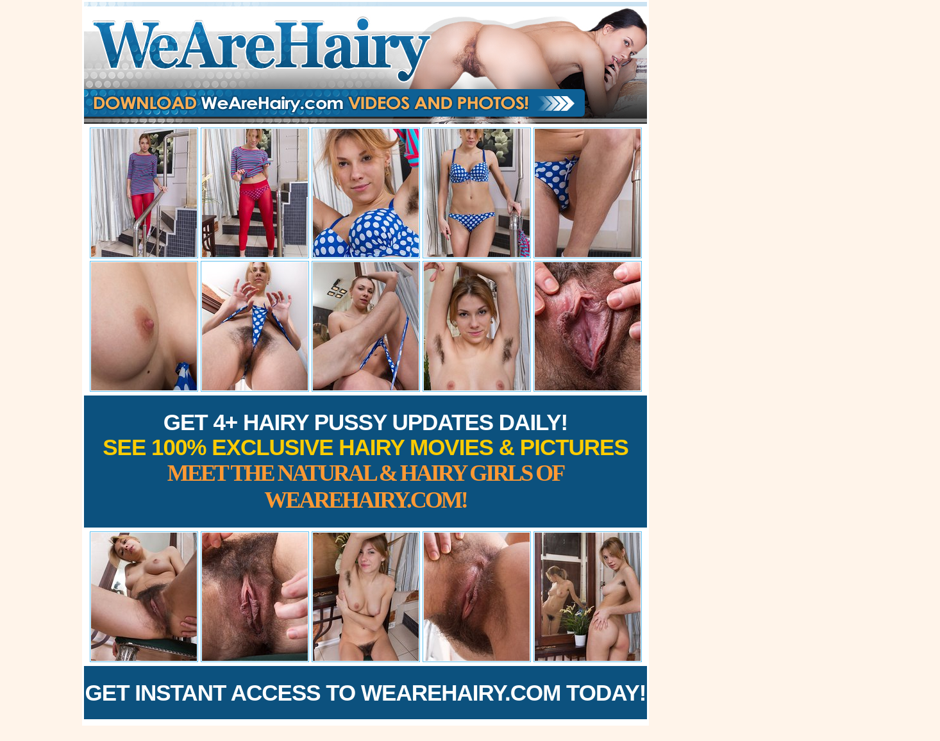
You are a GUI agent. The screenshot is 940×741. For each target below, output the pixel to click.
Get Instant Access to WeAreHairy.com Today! (365, 692)
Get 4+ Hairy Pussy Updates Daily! (365, 461)
